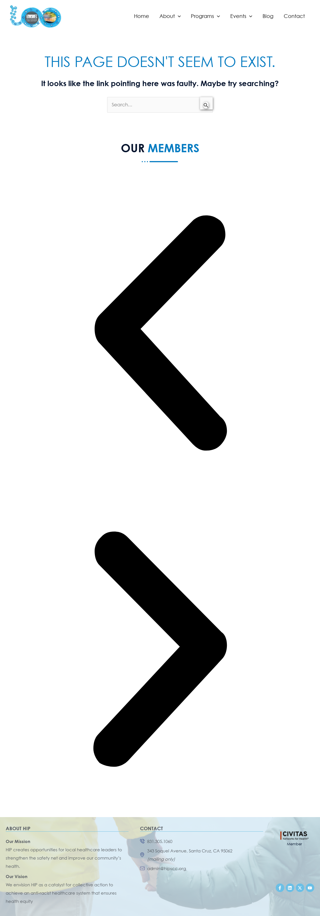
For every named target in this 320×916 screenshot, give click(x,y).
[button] (160, 334)
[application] (178, 16)
